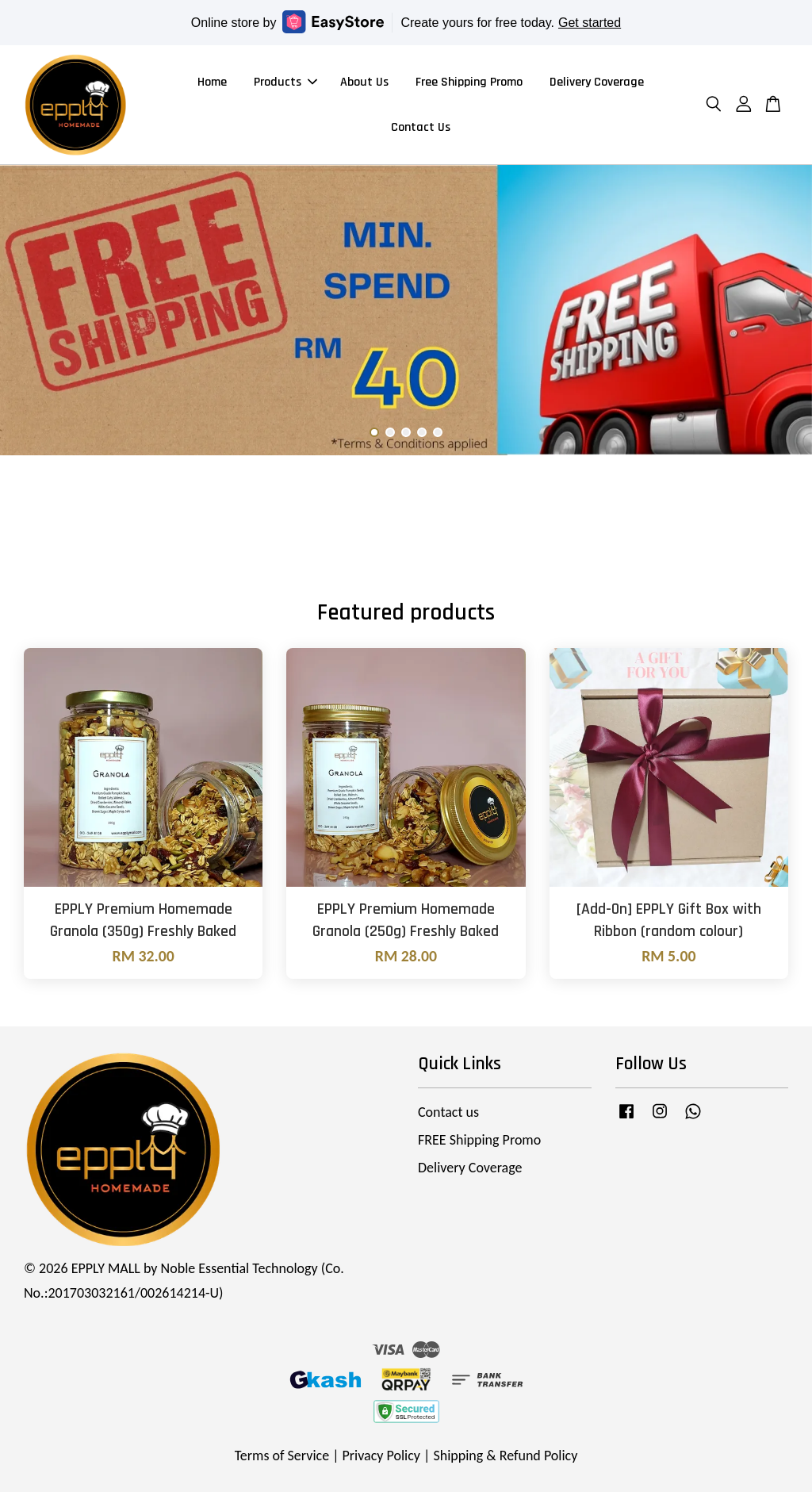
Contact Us (420, 127)
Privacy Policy (381, 1455)
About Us (364, 82)
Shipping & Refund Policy (505, 1455)
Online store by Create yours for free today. (406, 21)
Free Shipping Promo (469, 82)
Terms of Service (282, 1455)
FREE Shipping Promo (479, 1140)
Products (285, 82)
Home (212, 82)
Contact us (448, 1112)
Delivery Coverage (597, 82)
